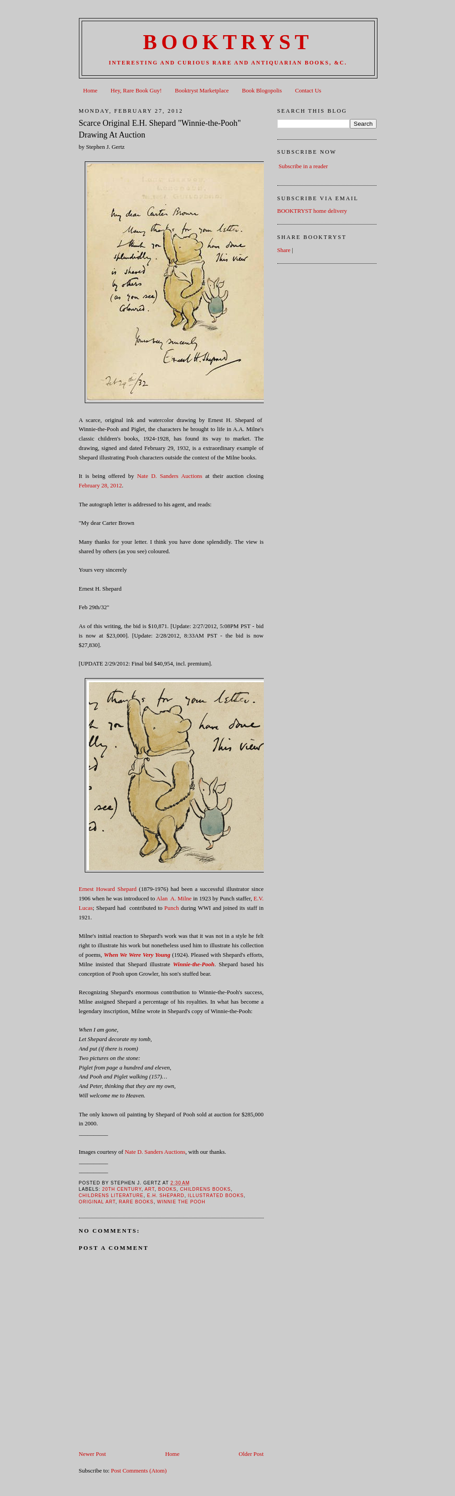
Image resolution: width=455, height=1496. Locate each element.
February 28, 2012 (100, 485)
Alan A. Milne (173, 898)
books (167, 1189)
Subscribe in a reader (303, 166)
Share (284, 250)
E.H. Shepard (165, 1195)
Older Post (251, 1453)
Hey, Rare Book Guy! (135, 90)
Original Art (97, 1201)
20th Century (122, 1189)
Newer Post (92, 1453)
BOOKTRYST (228, 42)
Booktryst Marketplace (202, 90)
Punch (171, 907)
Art (150, 1189)
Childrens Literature (111, 1195)
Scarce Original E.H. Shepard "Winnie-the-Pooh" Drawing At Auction (160, 129)
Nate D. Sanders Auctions (169, 476)
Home (90, 90)
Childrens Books (205, 1189)
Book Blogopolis (262, 90)
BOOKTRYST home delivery (312, 210)
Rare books (136, 1201)
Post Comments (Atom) (139, 1470)
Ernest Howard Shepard (108, 889)
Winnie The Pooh (181, 1201)
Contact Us (308, 90)
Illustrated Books (216, 1195)
